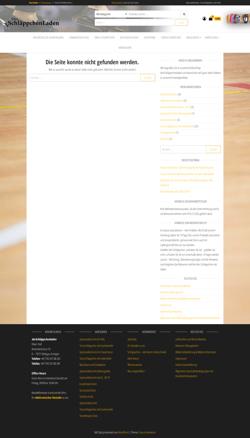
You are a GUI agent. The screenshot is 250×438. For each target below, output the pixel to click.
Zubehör (164, 139)
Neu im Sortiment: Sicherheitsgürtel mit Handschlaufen (187, 167)
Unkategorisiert (167, 132)
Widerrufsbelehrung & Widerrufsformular (180, 298)
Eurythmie (149, 37)
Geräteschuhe (86, 396)
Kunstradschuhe (168, 120)
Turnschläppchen (171, 37)
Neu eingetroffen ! (136, 371)
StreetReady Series (89, 416)
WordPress (123, 432)
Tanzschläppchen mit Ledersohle (95, 358)
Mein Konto (192, 37)
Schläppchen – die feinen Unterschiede (147, 352)
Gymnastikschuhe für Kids (92, 339)
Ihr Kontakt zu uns (136, 346)
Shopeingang (46, 2)
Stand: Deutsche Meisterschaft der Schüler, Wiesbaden (187, 174)
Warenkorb (125, 48)
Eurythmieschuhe (168, 94)
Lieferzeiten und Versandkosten (175, 286)
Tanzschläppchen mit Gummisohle (96, 409)
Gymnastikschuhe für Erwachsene (96, 352)
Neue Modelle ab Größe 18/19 (175, 191)
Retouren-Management (171, 292)
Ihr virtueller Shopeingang (48, 37)
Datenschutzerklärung (171, 311)
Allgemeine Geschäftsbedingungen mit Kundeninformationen (190, 318)
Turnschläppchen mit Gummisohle (177, 126)
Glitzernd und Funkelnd (171, 100)
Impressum (211, 37)
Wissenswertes (117, 2)
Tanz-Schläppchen (105, 37)
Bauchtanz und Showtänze (92, 365)
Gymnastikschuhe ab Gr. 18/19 (175, 107)
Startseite (132, 339)
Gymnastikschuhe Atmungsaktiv (175, 113)
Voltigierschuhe (129, 37)
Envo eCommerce (147, 432)
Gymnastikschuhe (79, 37)
